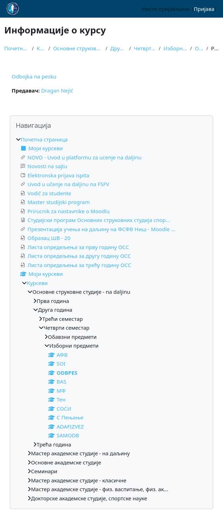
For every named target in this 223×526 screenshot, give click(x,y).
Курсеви (41, 48)
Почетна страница (16, 48)
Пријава (204, 8)
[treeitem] (111, 318)
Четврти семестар (145, 48)
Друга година (118, 48)
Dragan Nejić (57, 90)
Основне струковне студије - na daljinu (78, 48)
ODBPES (199, 48)
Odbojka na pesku (34, 76)
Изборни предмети (175, 48)
